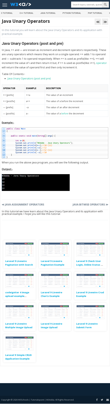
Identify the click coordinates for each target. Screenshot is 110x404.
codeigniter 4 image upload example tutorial (17, 296)
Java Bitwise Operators (90, 204)
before (64, 113)
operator (101, 63)
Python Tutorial (72, 13)
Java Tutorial (48, 13)
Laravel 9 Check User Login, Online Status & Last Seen (89, 264)
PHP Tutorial (95, 13)
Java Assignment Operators (23, 204)
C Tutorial (7, 13)
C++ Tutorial (26, 13)
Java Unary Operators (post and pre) (29, 78)
